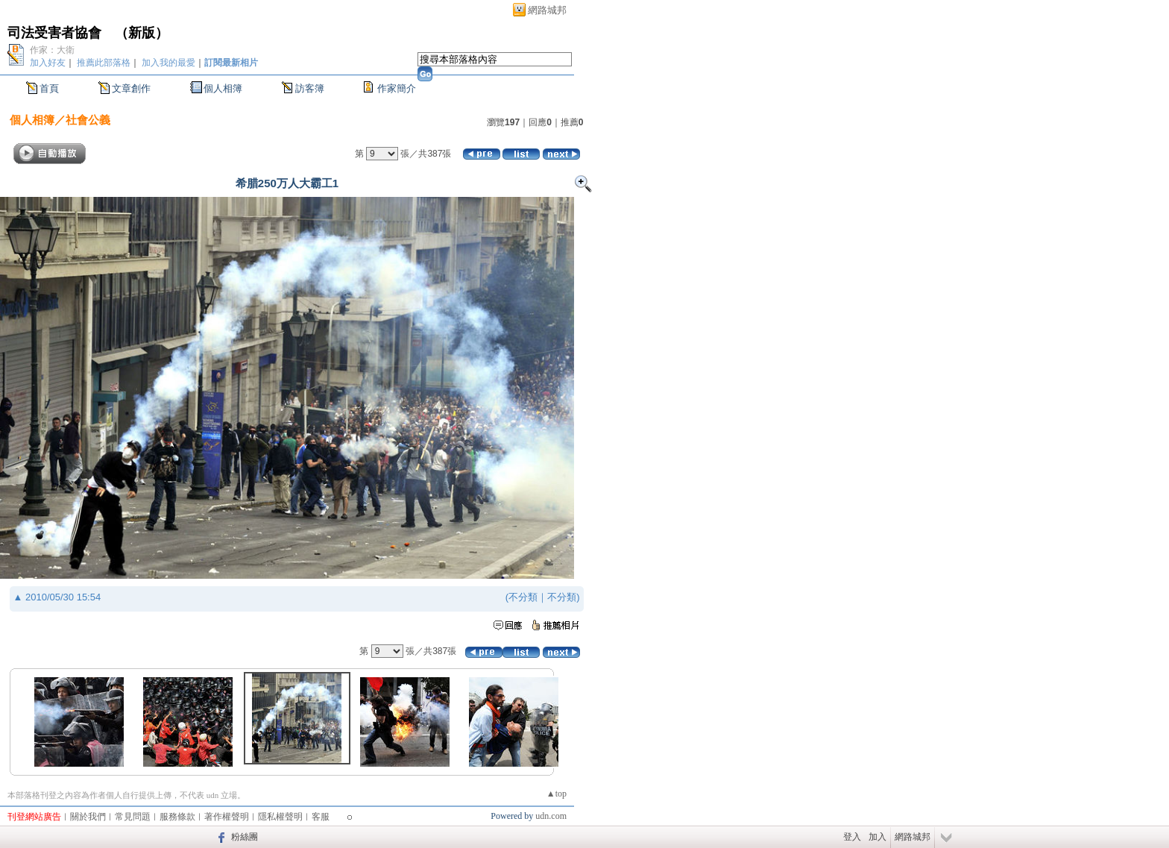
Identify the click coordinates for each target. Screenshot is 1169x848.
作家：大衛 (52, 50)
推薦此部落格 (103, 62)
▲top (556, 793)
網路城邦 (547, 10)
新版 (141, 32)
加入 (877, 837)
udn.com (551, 816)
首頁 (49, 88)
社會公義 (88, 119)
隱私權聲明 (280, 816)
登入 (852, 837)
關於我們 (88, 816)
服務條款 (177, 816)
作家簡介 (396, 88)
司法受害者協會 (54, 32)
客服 (321, 816)
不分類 (523, 597)
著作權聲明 (226, 816)
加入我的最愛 (168, 62)
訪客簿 (309, 88)
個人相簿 (223, 88)
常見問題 (133, 816)
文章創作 (131, 88)
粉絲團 (244, 837)
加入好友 (48, 62)
